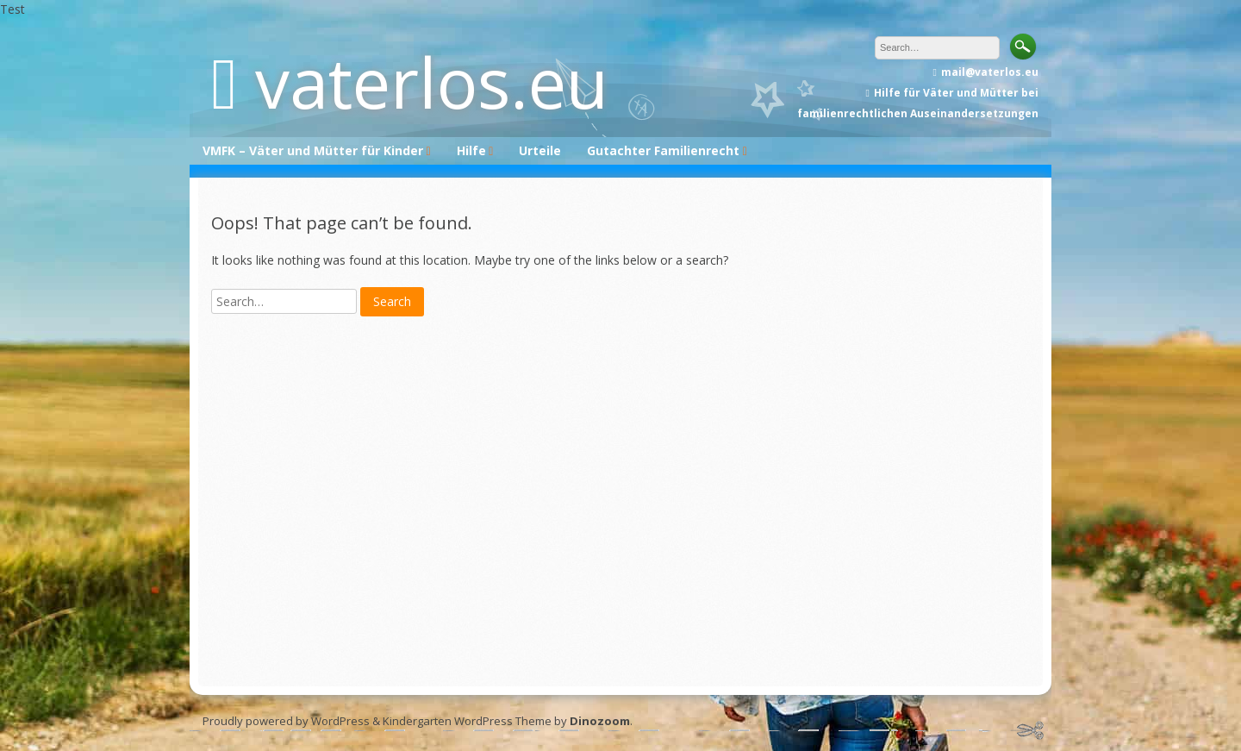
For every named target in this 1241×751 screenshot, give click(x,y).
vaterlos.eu (431, 81)
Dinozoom (600, 721)
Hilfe (471, 150)
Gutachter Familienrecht (663, 150)
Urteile (540, 150)
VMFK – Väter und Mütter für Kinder (313, 150)
